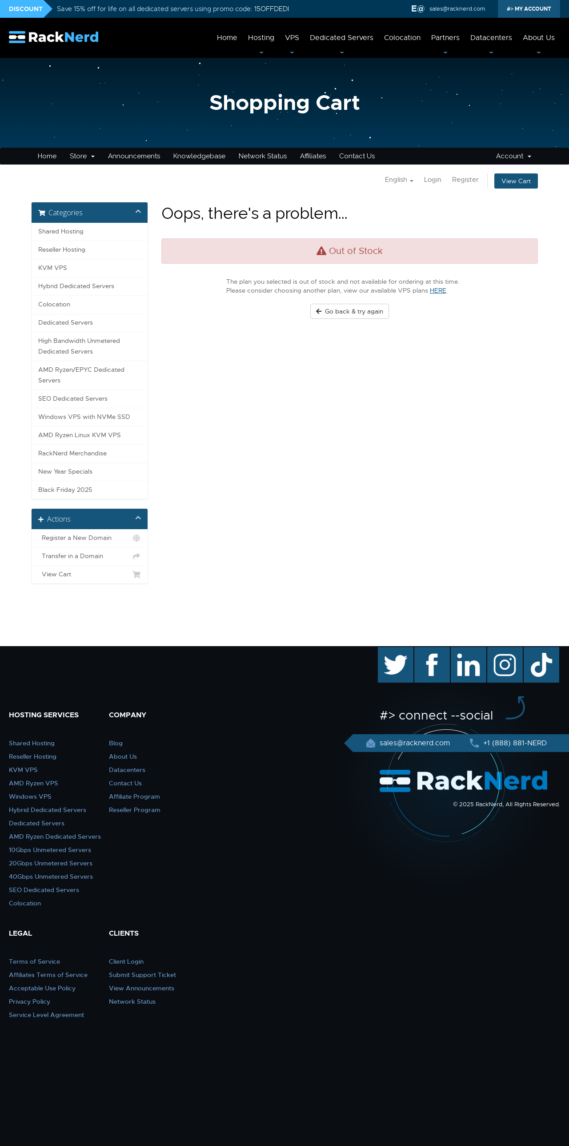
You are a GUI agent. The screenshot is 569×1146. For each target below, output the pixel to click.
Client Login (126, 961)
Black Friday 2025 (65, 490)
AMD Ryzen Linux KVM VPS (79, 435)
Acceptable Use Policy (42, 988)
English (399, 180)
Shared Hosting (61, 231)
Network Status (263, 156)
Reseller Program (134, 810)
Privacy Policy (29, 1001)
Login (432, 180)
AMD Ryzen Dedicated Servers (55, 836)
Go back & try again (349, 311)
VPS (292, 37)
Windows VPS (30, 796)
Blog (116, 743)
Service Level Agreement (46, 1015)
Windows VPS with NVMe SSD (84, 417)
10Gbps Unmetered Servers (50, 850)
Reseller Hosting (61, 249)
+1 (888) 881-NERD (514, 743)
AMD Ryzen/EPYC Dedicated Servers (81, 375)
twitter (389, 651)
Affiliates (313, 156)
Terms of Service (34, 961)
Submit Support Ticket (142, 975)
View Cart (516, 181)
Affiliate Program (134, 796)
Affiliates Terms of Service (48, 975)
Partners (445, 37)
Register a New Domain (89, 538)
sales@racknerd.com (456, 8)
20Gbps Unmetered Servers (50, 863)
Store (82, 156)
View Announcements (141, 988)
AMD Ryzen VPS (33, 783)
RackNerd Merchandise (72, 453)
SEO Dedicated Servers (73, 398)
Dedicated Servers (341, 37)
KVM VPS (52, 268)
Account (513, 156)
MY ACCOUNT (532, 8)
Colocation (402, 37)
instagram (504, 651)
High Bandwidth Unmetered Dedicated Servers (79, 346)
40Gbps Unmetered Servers (51, 877)
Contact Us (357, 156)
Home (227, 37)
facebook (430, 651)
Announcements (134, 156)
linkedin (464, 651)
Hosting (261, 37)
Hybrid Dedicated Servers (76, 286)
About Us (539, 37)
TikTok (535, 651)
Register (465, 180)
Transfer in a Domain (89, 556)
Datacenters (491, 37)
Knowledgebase (199, 156)
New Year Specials (65, 471)
